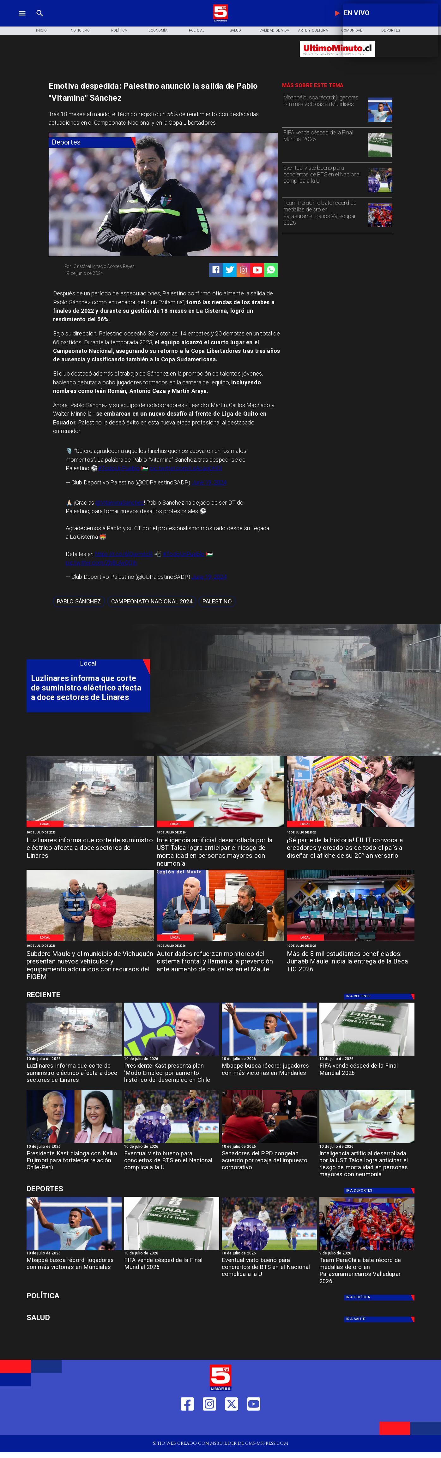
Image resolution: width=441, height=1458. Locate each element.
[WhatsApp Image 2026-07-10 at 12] (350, 826)
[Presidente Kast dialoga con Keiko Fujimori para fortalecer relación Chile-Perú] (74, 1162)
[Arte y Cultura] (313, 30)
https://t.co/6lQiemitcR (124, 554)
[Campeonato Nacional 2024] (151, 601)
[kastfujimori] (74, 1142)
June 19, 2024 (209, 482)
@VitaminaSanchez (119, 502)
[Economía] (157, 30)
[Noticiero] (80, 30)
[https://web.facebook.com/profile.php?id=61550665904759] (187, 1424)
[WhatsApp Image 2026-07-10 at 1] (220, 826)
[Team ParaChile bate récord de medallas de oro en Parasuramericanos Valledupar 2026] (324, 214)
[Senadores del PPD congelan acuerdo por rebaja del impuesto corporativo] (269, 1162)
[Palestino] (217, 601)
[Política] (119, 30)
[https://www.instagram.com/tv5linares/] (243, 270)
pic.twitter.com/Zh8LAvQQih (101, 562)
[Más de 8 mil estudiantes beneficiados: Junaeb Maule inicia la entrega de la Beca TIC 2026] (350, 962)
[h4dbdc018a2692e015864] (90, 826)
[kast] (171, 1055)
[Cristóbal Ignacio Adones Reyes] (111, 266)
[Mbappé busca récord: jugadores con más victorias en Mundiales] (324, 109)
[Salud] (235, 30)
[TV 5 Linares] (39, 20)
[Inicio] (41, 30)
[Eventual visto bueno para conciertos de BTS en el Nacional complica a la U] (324, 179)
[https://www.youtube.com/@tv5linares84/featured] (257, 270)
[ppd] (269, 1142)
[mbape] (380, 121)
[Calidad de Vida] (274, 30)
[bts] (380, 192)
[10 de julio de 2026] (90, 832)
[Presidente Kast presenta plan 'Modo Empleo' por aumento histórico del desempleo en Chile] (171, 1075)
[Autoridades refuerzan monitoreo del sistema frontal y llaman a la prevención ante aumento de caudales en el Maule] (220, 962)
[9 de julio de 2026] (366, 1254)
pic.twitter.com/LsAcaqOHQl (186, 468)
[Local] (45, 824)
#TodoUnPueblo (119, 468)
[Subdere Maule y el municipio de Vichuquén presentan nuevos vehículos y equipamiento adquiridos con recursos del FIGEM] (90, 962)
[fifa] (380, 156)
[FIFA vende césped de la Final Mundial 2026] (324, 144)
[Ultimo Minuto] (337, 60)
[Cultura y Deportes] (88, 995)
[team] (380, 227)
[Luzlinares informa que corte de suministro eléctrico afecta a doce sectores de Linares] (90, 848)
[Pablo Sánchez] (79, 601)
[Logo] (220, 20)
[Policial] (196, 30)
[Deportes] (92, 142)
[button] (79, 601)
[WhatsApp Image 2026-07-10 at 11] (90, 940)
